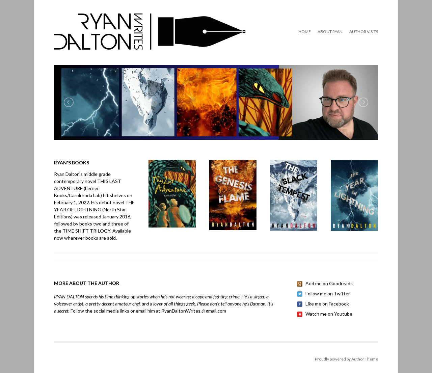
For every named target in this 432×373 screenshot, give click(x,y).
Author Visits (363, 31)
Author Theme (364, 359)
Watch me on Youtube (328, 314)
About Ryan (330, 31)
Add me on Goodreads (329, 283)
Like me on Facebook (327, 304)
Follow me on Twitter (327, 293)
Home (304, 31)
